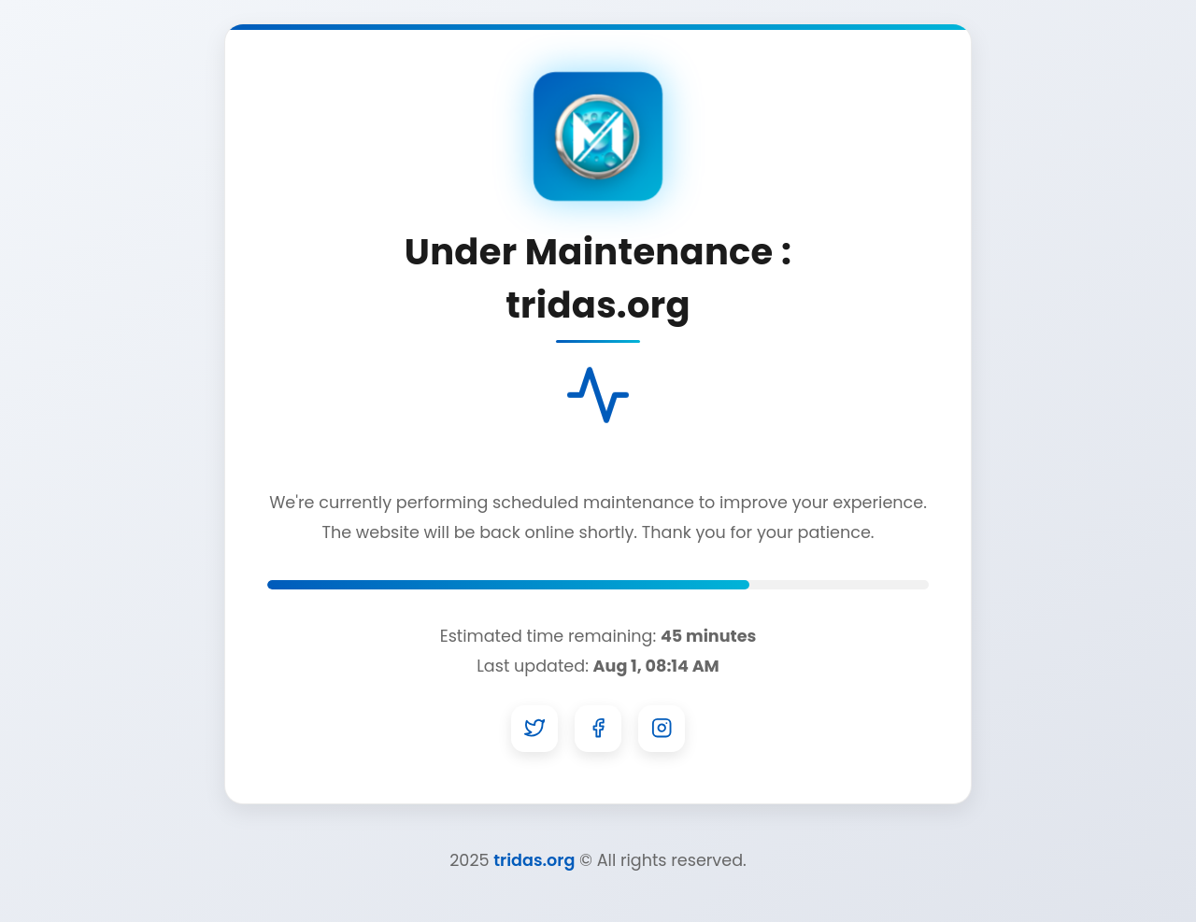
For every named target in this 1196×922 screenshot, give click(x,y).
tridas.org (534, 860)
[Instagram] (661, 728)
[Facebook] (598, 728)
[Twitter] (534, 728)
